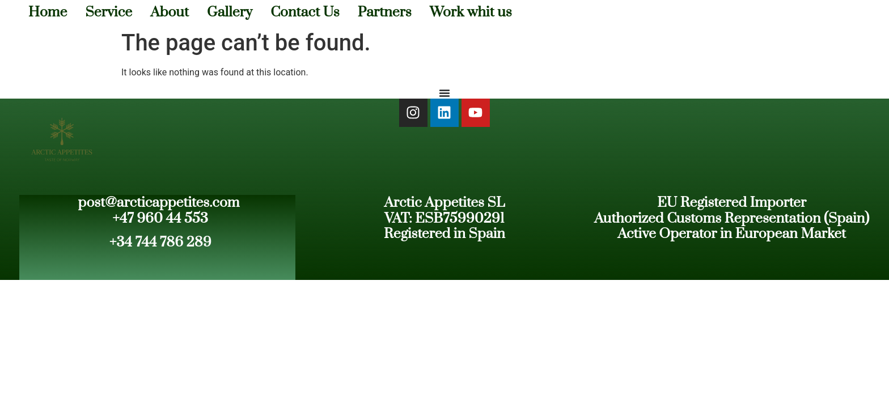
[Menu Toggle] (444, 93)
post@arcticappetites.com (159, 202)
